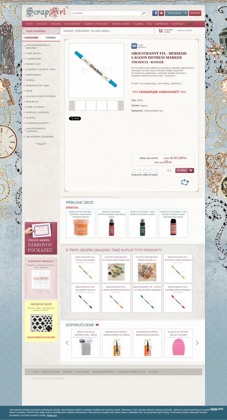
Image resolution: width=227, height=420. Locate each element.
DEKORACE (32, 101)
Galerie (138, 24)
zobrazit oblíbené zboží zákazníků (41, 337)
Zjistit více (52, 415)
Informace (162, 24)
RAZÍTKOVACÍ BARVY (37, 123)
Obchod (55, 24)
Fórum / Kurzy (120, 24)
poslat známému (138, 46)
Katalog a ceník (51, 372)
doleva (67, 343)
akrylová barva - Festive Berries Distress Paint (111, 214)
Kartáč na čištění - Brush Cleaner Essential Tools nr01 (178, 335)
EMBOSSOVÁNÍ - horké (37, 85)
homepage (68, 30)
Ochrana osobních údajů (132, 372)
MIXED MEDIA (82, 30)
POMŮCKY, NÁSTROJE (37, 112)
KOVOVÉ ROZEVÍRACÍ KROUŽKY (37, 46)
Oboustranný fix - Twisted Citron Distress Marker (178, 260)
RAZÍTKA (31, 117)
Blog (190, 24)
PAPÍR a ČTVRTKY (35, 107)
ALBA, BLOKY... (34, 53)
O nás (29, 24)
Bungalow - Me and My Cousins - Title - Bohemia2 (41, 266)
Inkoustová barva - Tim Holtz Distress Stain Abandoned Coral (173, 214)
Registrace (195, 13)
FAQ (149, 24)
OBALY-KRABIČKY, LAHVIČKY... (36, 130)
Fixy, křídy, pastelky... (100, 30)
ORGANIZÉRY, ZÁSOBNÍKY (40, 136)
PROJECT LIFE (33, 64)
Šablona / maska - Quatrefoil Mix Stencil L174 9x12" (41, 309)
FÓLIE (29, 91)
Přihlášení (176, 13)
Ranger (144, 105)
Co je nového (72, 24)
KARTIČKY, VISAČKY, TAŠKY (41, 69)
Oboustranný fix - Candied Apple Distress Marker (178, 290)
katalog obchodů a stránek (48, 378)
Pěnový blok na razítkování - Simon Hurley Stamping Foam (86, 335)
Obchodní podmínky (103, 372)
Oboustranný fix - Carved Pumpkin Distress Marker (116, 290)
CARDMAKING (33, 58)
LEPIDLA (30, 80)
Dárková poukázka (96, 24)
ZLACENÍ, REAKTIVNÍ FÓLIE (41, 96)
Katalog (42, 24)
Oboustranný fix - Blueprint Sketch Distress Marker (85, 290)
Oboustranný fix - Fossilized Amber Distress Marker (85, 260)
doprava (197, 343)
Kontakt (178, 24)
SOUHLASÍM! (216, 409)
